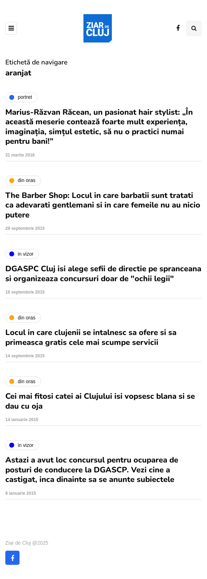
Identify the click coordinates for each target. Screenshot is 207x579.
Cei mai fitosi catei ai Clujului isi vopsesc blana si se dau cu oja (100, 401)
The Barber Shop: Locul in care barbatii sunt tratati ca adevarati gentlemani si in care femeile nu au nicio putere (102, 205)
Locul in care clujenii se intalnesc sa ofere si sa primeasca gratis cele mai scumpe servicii (90, 337)
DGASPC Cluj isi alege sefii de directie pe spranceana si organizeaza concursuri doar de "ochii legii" (103, 273)
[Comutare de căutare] (194, 28)
